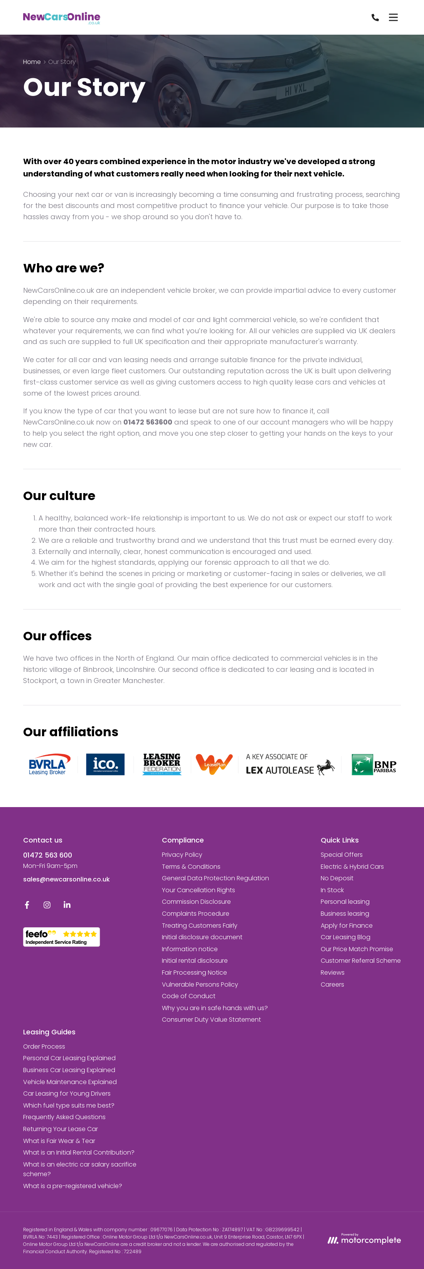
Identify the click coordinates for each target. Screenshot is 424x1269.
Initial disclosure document (202, 937)
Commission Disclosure (196, 901)
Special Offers (342, 854)
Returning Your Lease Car (60, 1129)
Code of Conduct (188, 996)
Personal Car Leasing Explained (69, 1058)
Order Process (44, 1046)
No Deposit (337, 878)
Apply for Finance (347, 925)
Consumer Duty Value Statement (211, 1019)
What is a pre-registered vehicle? (72, 1186)
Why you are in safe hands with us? (215, 1008)
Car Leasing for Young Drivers (67, 1093)
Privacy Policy (182, 854)
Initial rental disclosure (195, 960)
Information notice (190, 949)
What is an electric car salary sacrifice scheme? (79, 1169)
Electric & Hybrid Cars (352, 866)
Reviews (333, 972)
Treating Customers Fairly (199, 925)
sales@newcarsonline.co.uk (66, 879)
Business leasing (345, 913)
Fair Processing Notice (194, 972)
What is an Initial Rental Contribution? (79, 1152)
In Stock (332, 890)
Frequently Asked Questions (64, 1117)
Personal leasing (345, 901)
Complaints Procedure (195, 913)
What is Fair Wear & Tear (59, 1140)
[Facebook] (27, 906)
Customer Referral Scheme (361, 960)
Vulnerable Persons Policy (200, 984)
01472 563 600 (47, 855)
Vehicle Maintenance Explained (70, 1082)
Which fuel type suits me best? (68, 1105)
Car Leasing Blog (345, 937)
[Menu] (393, 17)
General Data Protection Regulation (215, 878)
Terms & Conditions (191, 866)
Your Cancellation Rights (198, 890)
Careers (332, 984)
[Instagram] (47, 906)
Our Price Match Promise (357, 949)
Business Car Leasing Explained (69, 1070)
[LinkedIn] (67, 906)
